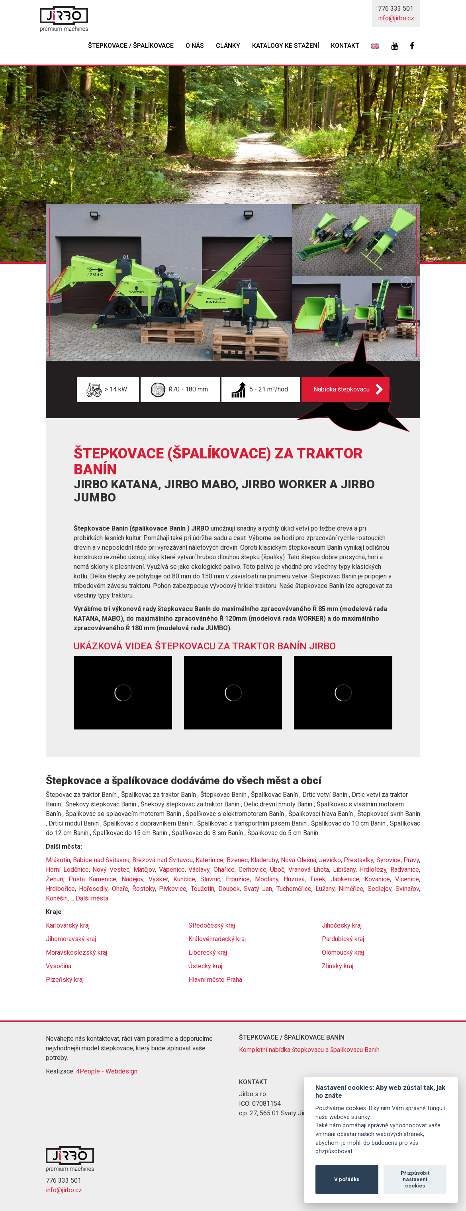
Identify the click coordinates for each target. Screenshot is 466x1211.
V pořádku (347, 1179)
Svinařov (407, 889)
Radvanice (404, 869)
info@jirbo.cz (396, 18)
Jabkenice (345, 879)
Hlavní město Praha (215, 979)
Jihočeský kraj (342, 925)
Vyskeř (158, 879)
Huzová (294, 879)
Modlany (266, 879)
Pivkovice (172, 889)
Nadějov (132, 879)
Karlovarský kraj (68, 925)
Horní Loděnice (67, 869)
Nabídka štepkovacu (341, 389)
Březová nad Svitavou (162, 860)
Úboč (277, 869)
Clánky (228, 45)
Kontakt (345, 45)
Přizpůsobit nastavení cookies (415, 1179)
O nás (195, 45)
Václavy (199, 869)
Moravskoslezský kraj (76, 952)
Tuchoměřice (293, 889)
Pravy (411, 860)
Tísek (317, 879)
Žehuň (54, 879)
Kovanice (377, 879)
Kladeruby (264, 860)
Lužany (325, 889)
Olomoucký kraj (343, 952)
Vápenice (172, 869)
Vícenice (407, 879)
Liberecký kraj (207, 952)
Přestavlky (358, 860)
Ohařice (224, 869)
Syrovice (388, 860)
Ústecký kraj (205, 966)
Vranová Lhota (308, 869)
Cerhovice (252, 869)
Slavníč (210, 879)
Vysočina (58, 966)
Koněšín (57, 898)
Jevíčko (330, 860)
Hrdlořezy (372, 869)
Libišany (344, 869)
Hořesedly (93, 889)
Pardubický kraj (343, 939)
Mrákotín (58, 860)
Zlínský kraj (337, 966)
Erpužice (238, 879)
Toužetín (202, 889)
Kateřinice (209, 860)
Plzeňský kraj (65, 979)
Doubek (229, 889)
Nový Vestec (110, 869)
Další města (92, 898)
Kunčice (184, 879)
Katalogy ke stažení (285, 45)
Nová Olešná (298, 860)
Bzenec (237, 860)
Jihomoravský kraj (71, 939)
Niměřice (351, 889)
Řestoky (143, 889)
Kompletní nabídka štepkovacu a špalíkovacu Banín (309, 1050)
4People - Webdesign (106, 1071)
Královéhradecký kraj (217, 939)
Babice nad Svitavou (101, 860)
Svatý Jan (258, 889)
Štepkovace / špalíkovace (131, 45)
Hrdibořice (60, 889)
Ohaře (120, 889)
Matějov (144, 869)
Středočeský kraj (211, 925)
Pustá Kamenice (92, 879)
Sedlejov (380, 889)
